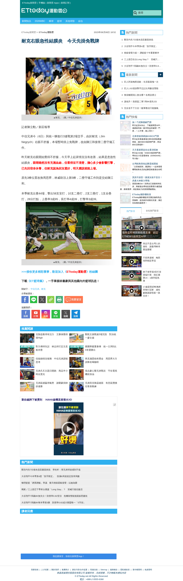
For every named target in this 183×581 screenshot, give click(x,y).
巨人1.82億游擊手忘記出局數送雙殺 (141, 88)
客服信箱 (94, 570)
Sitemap (104, 570)
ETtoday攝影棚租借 (129, 183)
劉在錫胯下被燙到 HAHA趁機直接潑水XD (47, 399)
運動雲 (46, 11)
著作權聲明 (137, 570)
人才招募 (45, 570)
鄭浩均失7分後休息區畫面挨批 (138, 39)
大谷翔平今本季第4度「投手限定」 (140, 46)
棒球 (51, 21)
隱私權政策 (125, 570)
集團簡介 (65, 570)
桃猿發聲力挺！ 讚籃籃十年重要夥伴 (141, 53)
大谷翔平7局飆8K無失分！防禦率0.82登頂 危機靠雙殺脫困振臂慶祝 (54, 496)
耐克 (43, 289)
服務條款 (114, 570)
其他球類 (70, 21)
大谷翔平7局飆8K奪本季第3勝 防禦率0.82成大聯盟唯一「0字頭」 (53, 502)
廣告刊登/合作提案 (79, 570)
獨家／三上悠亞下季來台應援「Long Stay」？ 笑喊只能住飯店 (52, 489)
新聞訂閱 (65, 3)
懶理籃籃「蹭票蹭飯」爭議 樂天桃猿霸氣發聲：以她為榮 (49, 483)
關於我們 (55, 570)
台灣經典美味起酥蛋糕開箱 (133, 155)
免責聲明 (148, 570)
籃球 (59, 21)
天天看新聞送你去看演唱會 (133, 144)
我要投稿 (34, 570)
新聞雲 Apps (53, 3)
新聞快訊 (26, 21)
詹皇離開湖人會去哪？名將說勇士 (140, 95)
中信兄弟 (35, 289)
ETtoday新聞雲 (29, 3)
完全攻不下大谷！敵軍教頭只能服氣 (141, 108)
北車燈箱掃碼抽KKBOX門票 (133, 133)
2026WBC (40, 21)
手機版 (42, 3)
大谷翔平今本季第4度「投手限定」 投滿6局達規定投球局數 (50, 476)
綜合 (80, 21)
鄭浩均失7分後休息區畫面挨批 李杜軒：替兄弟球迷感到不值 (50, 469)
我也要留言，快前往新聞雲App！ (68, 556)
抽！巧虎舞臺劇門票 (129, 122)
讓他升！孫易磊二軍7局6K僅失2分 (140, 101)
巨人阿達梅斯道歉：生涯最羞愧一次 (141, 82)
